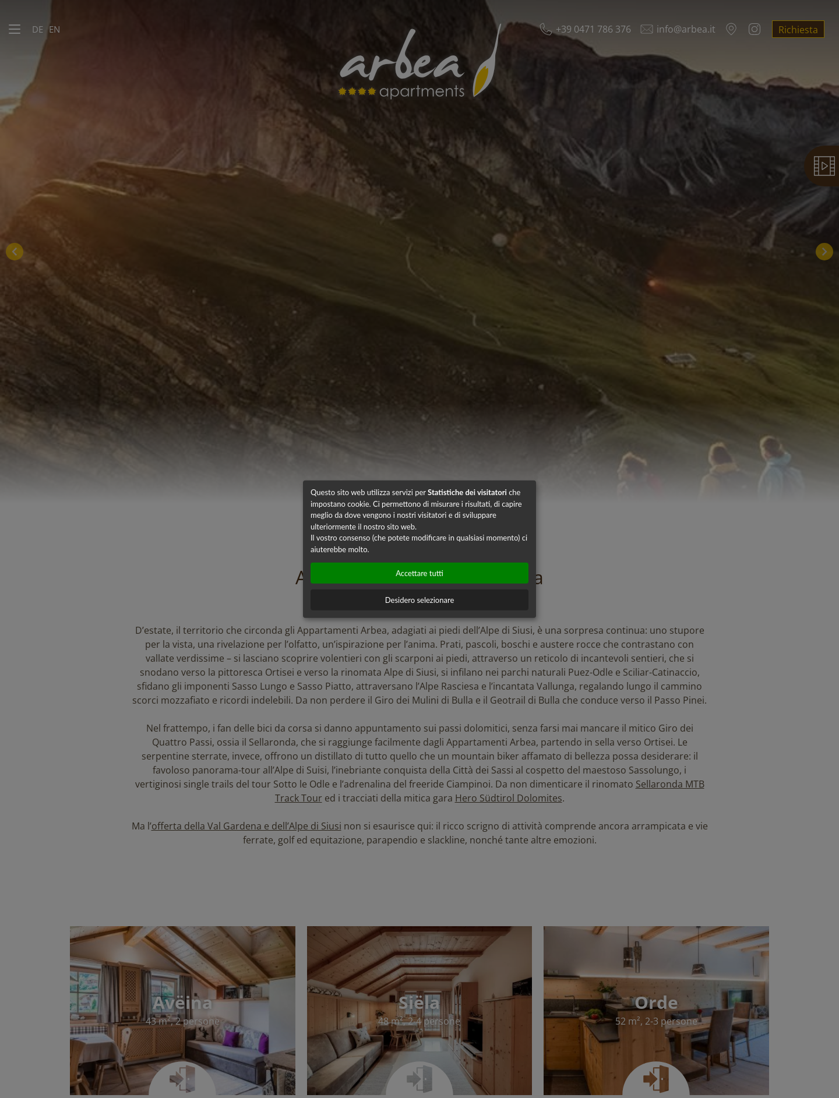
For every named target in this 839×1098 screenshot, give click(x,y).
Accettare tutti (419, 573)
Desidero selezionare (419, 600)
